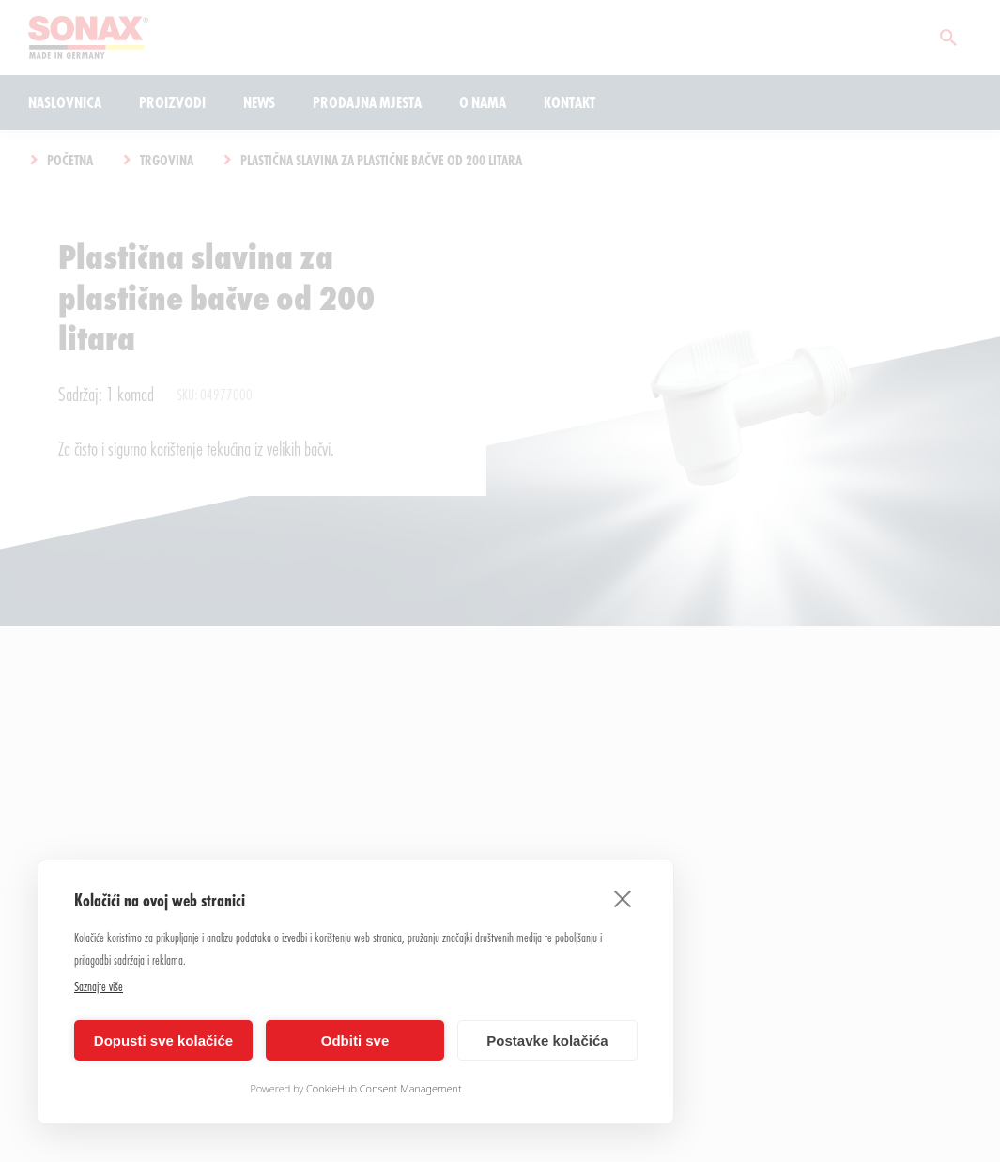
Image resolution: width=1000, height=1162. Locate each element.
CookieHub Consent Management (384, 1088)
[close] (623, 898)
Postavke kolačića (547, 1040)
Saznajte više (98, 986)
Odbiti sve (355, 1040)
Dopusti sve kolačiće (163, 1040)
